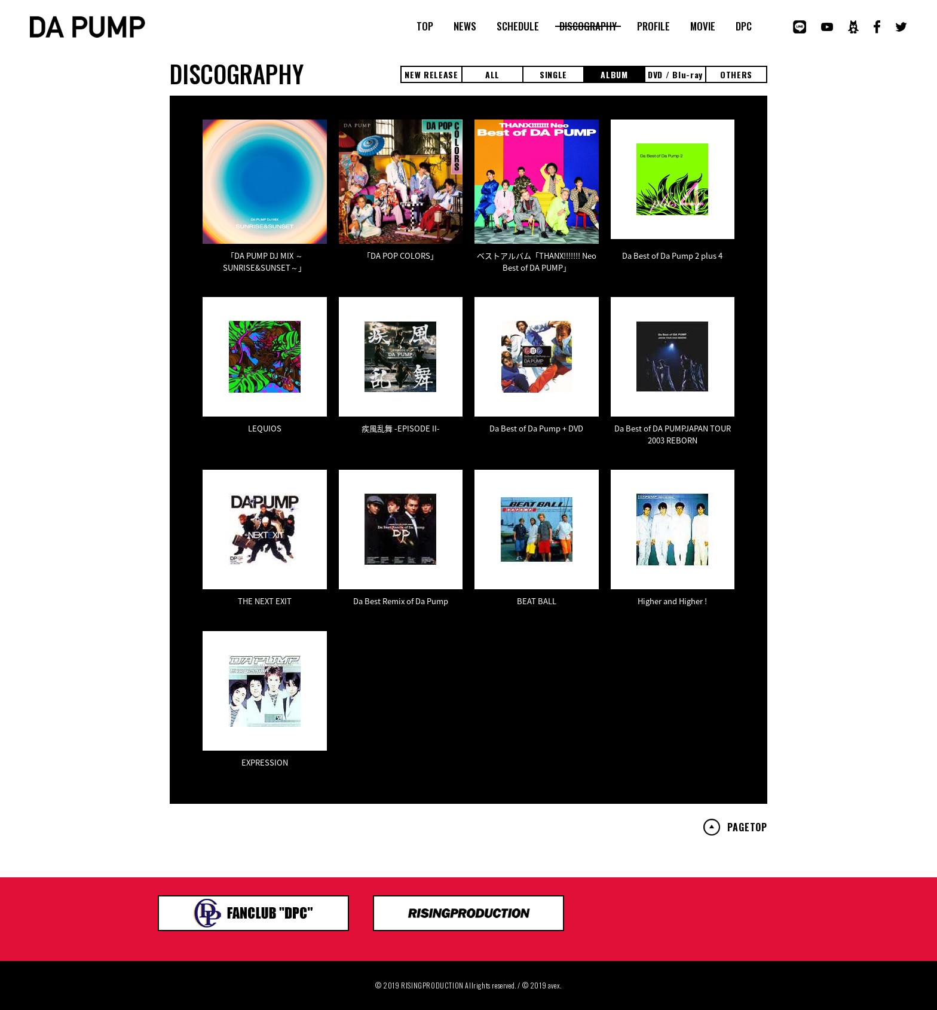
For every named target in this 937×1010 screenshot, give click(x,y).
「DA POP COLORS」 (400, 255)
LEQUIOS (264, 428)
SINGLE (553, 74)
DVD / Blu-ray (675, 74)
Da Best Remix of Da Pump (400, 601)
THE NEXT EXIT (265, 601)
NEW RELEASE (431, 74)
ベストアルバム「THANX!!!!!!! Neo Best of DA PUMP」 (536, 261)
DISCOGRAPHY (588, 26)
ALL (492, 74)
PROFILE (653, 26)
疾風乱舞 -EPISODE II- (401, 428)
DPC (744, 26)
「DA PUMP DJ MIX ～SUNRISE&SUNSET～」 (264, 261)
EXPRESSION (264, 762)
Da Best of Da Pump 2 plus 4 (672, 255)
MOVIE (702, 26)
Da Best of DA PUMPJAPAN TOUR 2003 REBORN (672, 434)
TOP (425, 26)
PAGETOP (747, 827)
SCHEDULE (518, 26)
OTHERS (736, 74)
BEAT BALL (536, 601)
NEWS (465, 26)
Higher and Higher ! (672, 601)
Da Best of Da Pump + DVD (536, 428)
